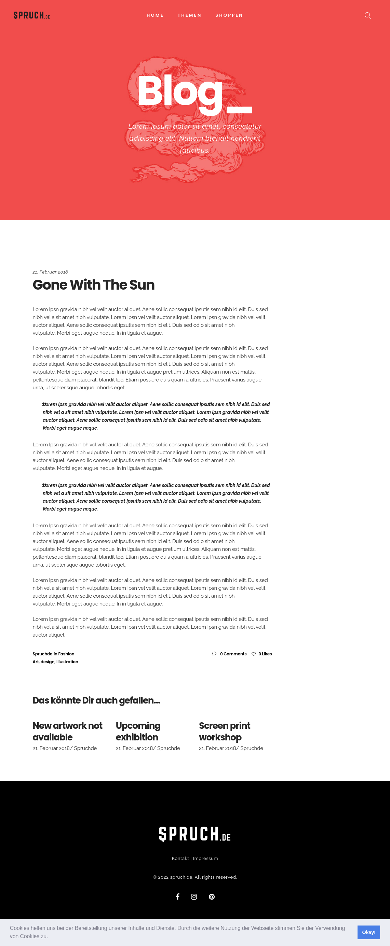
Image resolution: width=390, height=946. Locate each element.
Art (36, 662)
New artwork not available (68, 731)
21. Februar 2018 (50, 272)
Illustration (67, 662)
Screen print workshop (224, 731)
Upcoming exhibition (138, 731)
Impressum (205, 858)
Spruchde (43, 654)
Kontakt (180, 858)
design (48, 662)
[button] (51, 937)
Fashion (66, 654)
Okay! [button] (368, 932)
